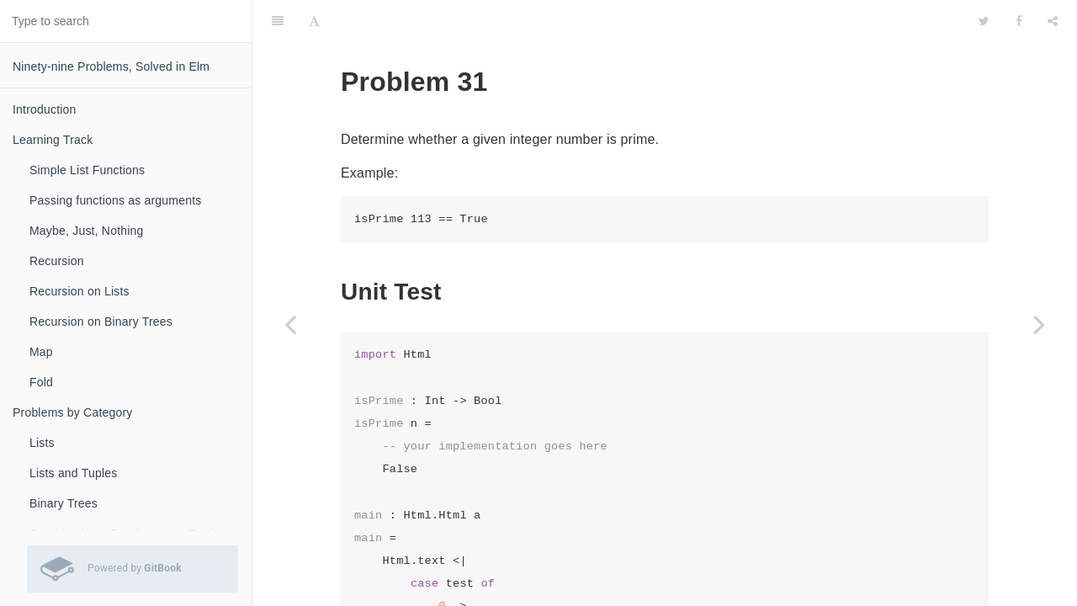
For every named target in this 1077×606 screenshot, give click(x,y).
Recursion (56, 261)
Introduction (45, 109)
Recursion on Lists (79, 291)
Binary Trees (63, 503)
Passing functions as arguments (115, 200)
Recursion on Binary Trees (100, 321)
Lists (42, 442)
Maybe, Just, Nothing (86, 230)
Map (41, 352)
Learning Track (53, 139)
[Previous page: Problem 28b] (290, 324)
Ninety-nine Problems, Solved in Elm (111, 66)
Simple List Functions (87, 170)
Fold (41, 382)
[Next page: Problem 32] (1039, 324)
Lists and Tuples (73, 473)
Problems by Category (73, 412)
